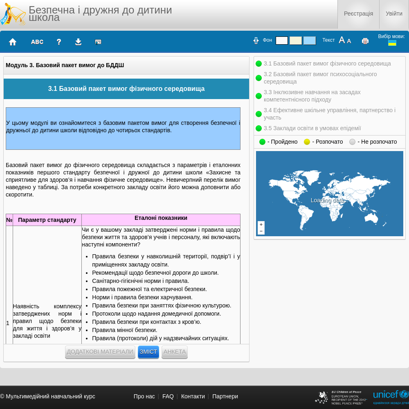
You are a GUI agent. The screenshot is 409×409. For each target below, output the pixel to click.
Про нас (144, 396)
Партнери (225, 396)
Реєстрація (358, 13)
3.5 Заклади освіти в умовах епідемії (312, 128)
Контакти (193, 396)
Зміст (148, 351)
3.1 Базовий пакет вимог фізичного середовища (327, 63)
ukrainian (392, 43)
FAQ (168, 396)
